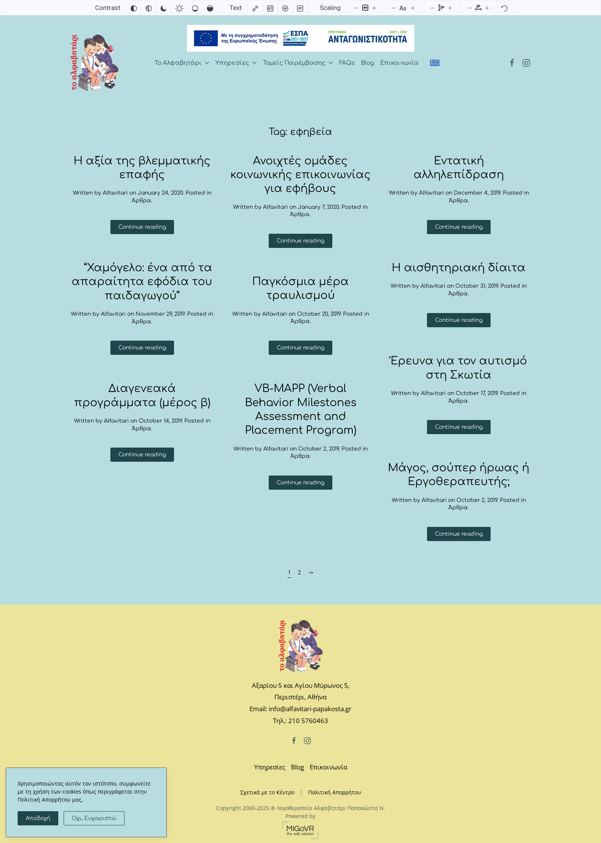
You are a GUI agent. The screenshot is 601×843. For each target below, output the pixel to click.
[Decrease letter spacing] (469, 7)
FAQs (347, 63)
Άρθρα (141, 200)
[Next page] (311, 573)
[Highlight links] (255, 7)
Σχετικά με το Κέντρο (267, 792)
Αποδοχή (38, 818)
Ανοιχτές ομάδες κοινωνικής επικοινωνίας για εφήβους (300, 175)
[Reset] (504, 7)
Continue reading (142, 227)
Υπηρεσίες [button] (236, 63)
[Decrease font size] (393, 7)
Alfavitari (115, 193)
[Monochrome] (148, 7)
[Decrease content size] (356, 7)
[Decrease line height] (432, 7)
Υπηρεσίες (269, 767)
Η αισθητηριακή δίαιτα (458, 268)
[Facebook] (512, 63)
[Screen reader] (285, 7)
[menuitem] (434, 62)
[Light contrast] (179, 7)
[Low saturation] (195, 7)
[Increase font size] (413, 7)
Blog (367, 63)
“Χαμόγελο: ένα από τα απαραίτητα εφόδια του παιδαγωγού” (142, 282)
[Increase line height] (450, 7)
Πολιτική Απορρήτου (334, 792)
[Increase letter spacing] (487, 7)
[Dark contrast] (163, 7)
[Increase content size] (374, 7)
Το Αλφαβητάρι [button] (181, 63)
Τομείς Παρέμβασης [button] (298, 63)
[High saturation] (210, 7)
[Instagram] (526, 63)
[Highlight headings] (270, 7)
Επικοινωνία (399, 63)
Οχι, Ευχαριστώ (94, 818)
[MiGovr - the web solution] (300, 829)
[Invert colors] (133, 7)
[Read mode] (300, 7)
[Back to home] (94, 62)
